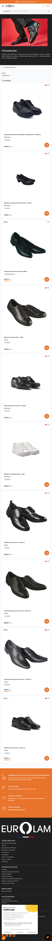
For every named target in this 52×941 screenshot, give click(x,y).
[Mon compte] (43, 6)
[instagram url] (6, 935)
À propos (4, 869)
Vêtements (5, 861)
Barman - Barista (6, 859)
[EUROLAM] (10, 6)
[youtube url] (14, 935)
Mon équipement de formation (26, 2)
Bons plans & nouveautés (9, 843)
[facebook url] (3, 935)
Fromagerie (5, 854)
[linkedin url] (10, 935)
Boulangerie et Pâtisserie (9, 847)
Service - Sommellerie (8, 857)
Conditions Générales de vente (10, 871)
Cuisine (4, 845)
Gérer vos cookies (7, 891)
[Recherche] (26, 11)
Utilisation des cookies (8, 883)
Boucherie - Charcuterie (8, 850)
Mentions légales (6, 874)
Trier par (4, 73)
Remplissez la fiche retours (16, 809)
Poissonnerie (5, 852)
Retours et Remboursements (10, 881)
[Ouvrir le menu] (4, 6)
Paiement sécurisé (7, 876)
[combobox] (7, 75)
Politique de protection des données (12, 878)
